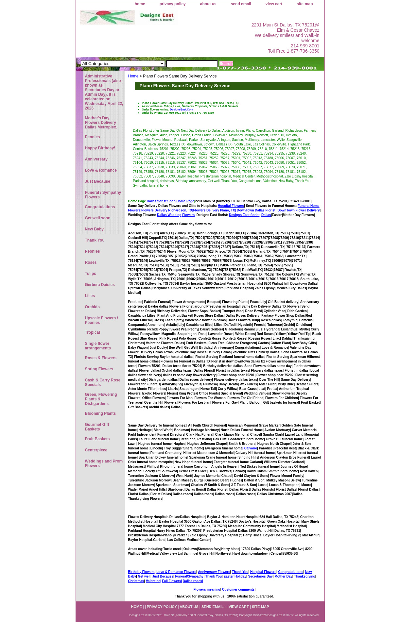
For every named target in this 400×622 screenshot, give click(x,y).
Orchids (92, 307)
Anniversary (96, 159)
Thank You (240, 572)
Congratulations (290, 572)
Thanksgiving (304, 576)
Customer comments (238, 589)
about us (208, 4)
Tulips (90, 273)
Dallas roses (192, 581)
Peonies (92, 137)
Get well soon (98, 218)
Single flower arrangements (98, 345)
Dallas (266, 215)
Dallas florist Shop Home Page (170, 201)
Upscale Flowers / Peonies (101, 320)
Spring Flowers (99, 369)
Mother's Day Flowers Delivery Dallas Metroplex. (101, 122)
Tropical (92, 332)
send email (241, 4)
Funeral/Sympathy (189, 576)
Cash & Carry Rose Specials (103, 382)
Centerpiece (96, 450)
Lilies (90, 296)
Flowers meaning (207, 589)
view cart (274, 4)
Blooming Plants (100, 413)
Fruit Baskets (97, 439)
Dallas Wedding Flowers (176, 215)
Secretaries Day (260, 576)
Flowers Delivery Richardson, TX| (167, 210)
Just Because (162, 576)
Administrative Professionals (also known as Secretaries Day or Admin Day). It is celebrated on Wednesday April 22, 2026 (104, 92)
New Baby (94, 229)
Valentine (153, 581)
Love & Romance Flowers (176, 572)
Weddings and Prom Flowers (104, 463)
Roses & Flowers (101, 358)
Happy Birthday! (100, 148)
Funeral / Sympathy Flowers (103, 194)
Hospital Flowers (231, 206)
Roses (91, 262)
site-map (305, 4)
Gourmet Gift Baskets (97, 426)
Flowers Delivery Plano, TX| (235, 210)
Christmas (136, 581)
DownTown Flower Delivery (298, 210)
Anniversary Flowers (214, 572)
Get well (144, 576)
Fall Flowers (171, 581)
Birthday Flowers (141, 572)
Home (133, 76)
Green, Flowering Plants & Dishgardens (101, 399)
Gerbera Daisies (100, 284)
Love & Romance (101, 170)
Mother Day (283, 576)
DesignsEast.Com (181, 109)
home (140, 4)
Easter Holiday (235, 576)
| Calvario (249, 448)
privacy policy (173, 4)
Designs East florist (244, 215)
